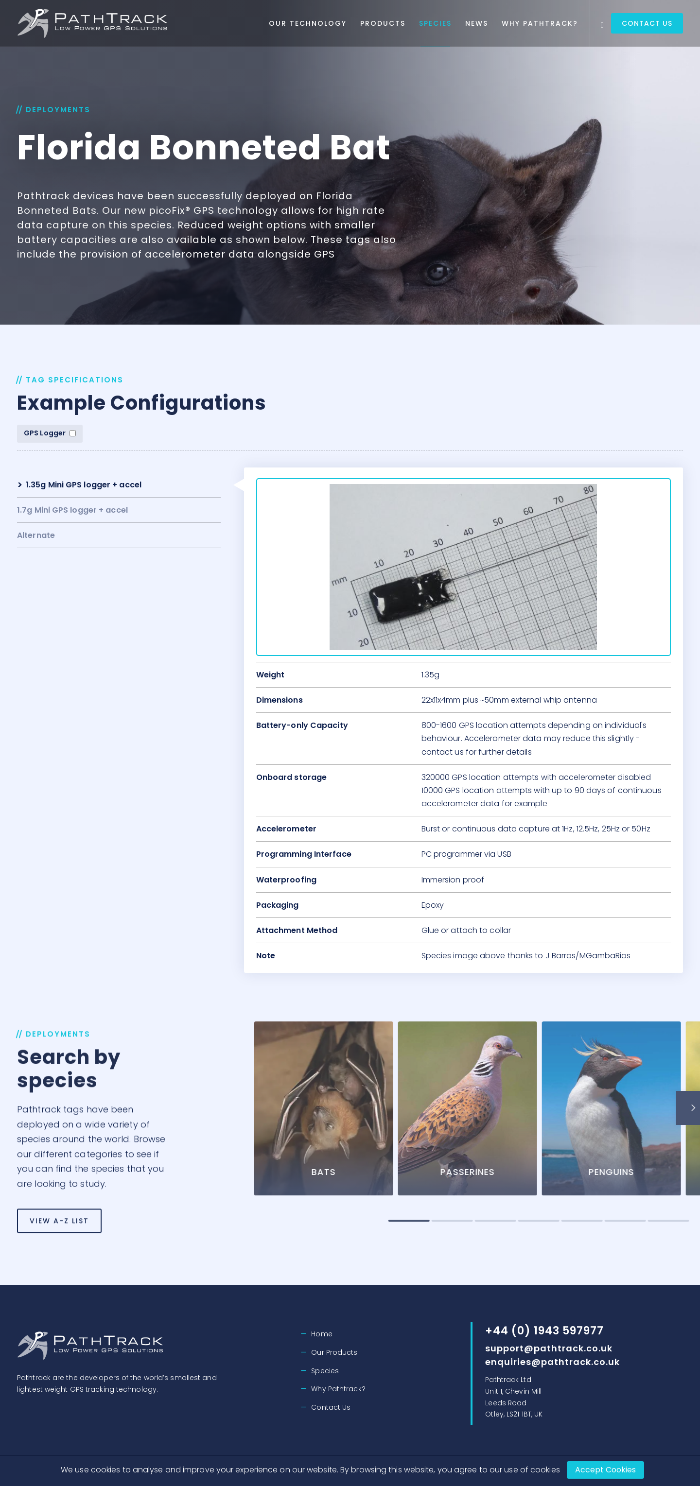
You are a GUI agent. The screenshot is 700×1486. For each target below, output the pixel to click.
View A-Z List (59, 1261)
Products (382, 23)
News (476, 23)
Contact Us (647, 23)
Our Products (334, 1352)
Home (321, 1334)
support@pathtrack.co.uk (548, 1348)
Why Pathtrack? (540, 23)
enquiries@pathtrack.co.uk (552, 1362)
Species (435, 23)
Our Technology (308, 23)
